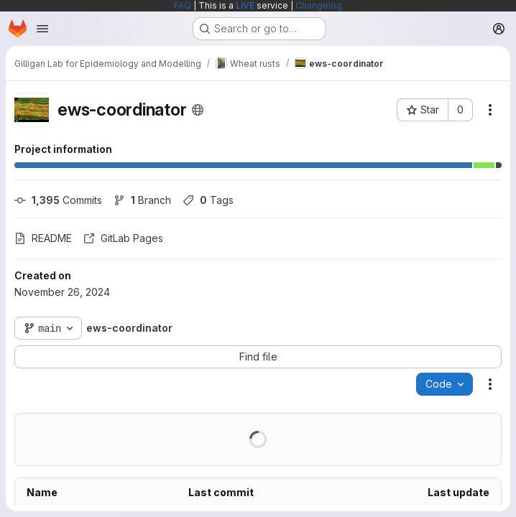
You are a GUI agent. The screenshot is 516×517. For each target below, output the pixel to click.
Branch (142, 200)
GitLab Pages (123, 238)
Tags (208, 200)
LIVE (245, 5)
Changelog (318, 5)
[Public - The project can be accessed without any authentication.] (197, 110)
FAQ (182, 5)
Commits (58, 200)
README (43, 238)
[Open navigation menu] (42, 28)
